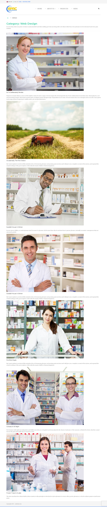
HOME (39, 8)
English (9, 1)
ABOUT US (51, 8)
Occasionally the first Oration (16, 160)
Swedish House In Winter (14, 227)
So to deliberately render (14, 92)
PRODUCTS (64, 8)
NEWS (75, 8)
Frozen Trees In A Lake (13, 493)
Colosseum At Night (12, 426)
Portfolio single (11, 360)
